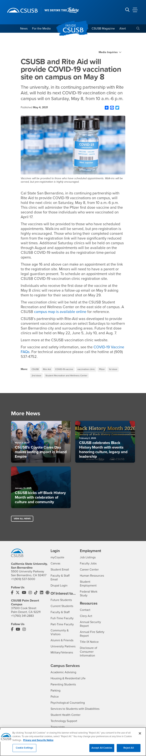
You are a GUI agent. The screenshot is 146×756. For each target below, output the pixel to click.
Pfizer (102, 369)
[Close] (140, 735)
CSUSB (35, 369)
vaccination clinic (86, 369)
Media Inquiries (108, 52)
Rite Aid (47, 369)
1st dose (113, 369)
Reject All (128, 749)
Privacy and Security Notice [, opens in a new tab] (38, 742)
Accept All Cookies (101, 749)
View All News (22, 518)
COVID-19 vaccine (64, 369)
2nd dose (36, 375)
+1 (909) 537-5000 (23, 579)
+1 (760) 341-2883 (22, 616)
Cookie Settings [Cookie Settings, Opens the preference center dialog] (24, 749)
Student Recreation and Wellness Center (66, 375)
